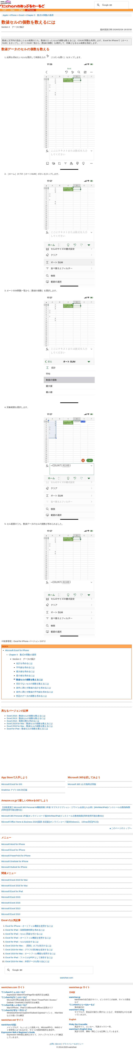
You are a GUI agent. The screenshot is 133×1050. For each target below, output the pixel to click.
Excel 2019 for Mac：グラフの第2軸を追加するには (29, 949)
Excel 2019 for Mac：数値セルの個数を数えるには (30, 723)
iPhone (30, 10)
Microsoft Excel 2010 (10, 914)
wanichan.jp (74, 997)
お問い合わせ (55, 1044)
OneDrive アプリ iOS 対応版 (14, 790)
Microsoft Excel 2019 (10, 897)
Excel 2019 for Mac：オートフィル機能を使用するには (30, 953)
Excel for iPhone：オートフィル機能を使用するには (29, 926)
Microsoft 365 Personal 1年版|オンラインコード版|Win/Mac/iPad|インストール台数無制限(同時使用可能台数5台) (52, 816)
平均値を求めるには (25, 667)
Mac (13, 10)
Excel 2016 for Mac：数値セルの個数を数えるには (30, 726)
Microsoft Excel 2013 (10, 908)
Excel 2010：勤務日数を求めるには (23, 721)
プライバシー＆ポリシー (72, 1044)
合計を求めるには (24, 663)
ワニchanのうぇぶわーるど (13, 992)
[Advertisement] (66, 753)
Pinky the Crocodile (78, 1024)
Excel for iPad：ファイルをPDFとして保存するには (29, 957)
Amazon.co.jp (9, 800)
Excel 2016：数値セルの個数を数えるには (26, 716)
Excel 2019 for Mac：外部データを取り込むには (27, 961)
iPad (21, 10)
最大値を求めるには (25, 671)
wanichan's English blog (80, 1029)
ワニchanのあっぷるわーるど (14, 1005)
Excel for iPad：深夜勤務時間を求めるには (25, 930)
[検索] (111, 5)
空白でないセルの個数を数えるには (32, 684)
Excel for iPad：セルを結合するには (21, 942)
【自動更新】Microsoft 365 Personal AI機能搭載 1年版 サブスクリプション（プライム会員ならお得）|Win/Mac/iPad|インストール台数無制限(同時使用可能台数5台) (65, 808)
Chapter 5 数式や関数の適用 (22, 654)
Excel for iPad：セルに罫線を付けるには (24, 934)
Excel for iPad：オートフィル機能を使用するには (28, 938)
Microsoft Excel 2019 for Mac (14, 880)
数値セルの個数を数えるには (28, 22)
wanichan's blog (76, 1010)
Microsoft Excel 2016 (10, 903)
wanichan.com (66, 978)
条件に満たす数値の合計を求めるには (33, 688)
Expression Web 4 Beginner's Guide (18, 1032)
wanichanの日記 (8, 1025)
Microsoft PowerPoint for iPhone (15, 855)
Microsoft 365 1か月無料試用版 (82, 784)
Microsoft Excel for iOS (11, 784)
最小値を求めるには (25, 675)
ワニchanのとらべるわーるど (82, 1005)
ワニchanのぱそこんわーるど (14, 997)
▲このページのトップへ (120, 828)
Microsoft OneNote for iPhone (14, 861)
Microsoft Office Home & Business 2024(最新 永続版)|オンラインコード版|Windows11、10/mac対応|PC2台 (50, 822)
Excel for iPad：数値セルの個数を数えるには (27, 728)
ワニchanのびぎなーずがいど (14, 1010)
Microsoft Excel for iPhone (17, 650)
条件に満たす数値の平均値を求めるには (34, 692)
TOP (4, 10)
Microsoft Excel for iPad (12, 891)
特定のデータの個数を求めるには (31, 696)
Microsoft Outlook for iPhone (14, 867)
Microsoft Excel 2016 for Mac (14, 885)
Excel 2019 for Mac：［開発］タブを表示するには (28, 945)
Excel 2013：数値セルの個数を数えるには (26, 718)
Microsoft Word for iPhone (13, 844)
